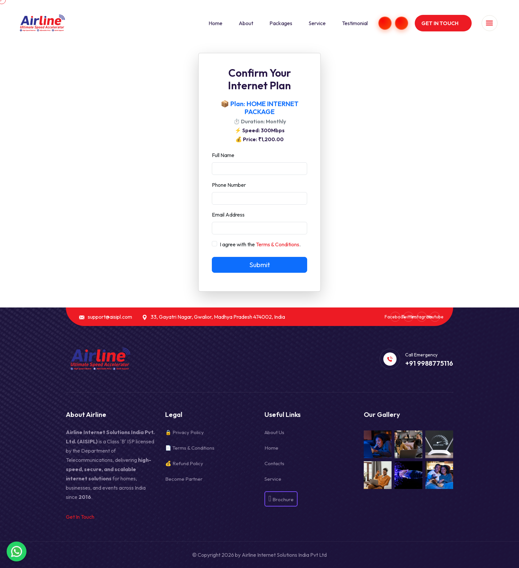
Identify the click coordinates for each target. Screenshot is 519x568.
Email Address (228, 214)
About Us (274, 432)
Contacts (274, 463)
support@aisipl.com (110, 317)
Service (317, 23)
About (246, 23)
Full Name (223, 155)
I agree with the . (260, 244)
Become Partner (184, 479)
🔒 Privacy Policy (184, 432)
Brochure (281, 498)
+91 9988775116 (429, 363)
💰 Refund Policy (184, 463)
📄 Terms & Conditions (189, 448)
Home (215, 23)
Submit (259, 265)
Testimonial (355, 23)
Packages (280, 23)
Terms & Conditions (277, 244)
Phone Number (229, 185)
